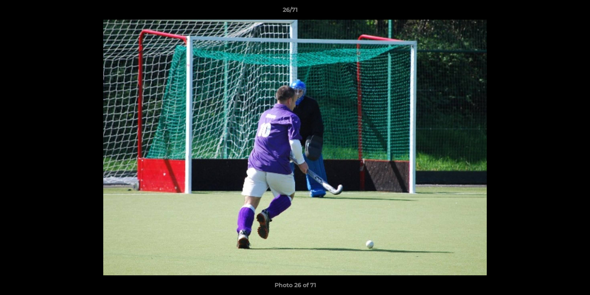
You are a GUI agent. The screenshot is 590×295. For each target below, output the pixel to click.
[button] (555, 12)
